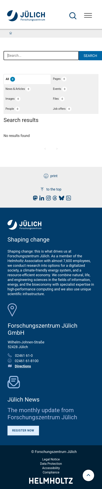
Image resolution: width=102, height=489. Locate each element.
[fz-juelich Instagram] (47, 199)
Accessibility (51, 468)
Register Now (23, 430)
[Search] (72, 15)
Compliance (51, 472)
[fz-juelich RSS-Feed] (67, 199)
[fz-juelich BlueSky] (60, 199)
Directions (23, 366)
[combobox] (41, 55)
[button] (27, 79)
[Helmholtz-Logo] (51, 482)
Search (90, 56)
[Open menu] (88, 16)
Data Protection (51, 464)
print (50, 176)
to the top (50, 189)
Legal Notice (51, 459)
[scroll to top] (88, 475)
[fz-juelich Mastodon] (34, 199)
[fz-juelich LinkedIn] (40, 199)
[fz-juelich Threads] (54, 199)
